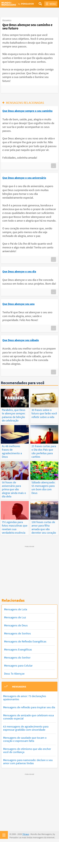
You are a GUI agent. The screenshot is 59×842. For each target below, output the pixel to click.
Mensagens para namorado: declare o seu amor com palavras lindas (28, 761)
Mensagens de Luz (15, 617)
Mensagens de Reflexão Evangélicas (25, 641)
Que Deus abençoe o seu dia (19, 271)
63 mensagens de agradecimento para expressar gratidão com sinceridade (25, 728)
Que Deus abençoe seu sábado (20, 340)
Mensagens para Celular (18, 665)
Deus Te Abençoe (14, 673)
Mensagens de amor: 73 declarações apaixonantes (24, 697)
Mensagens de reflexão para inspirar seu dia (29, 707)
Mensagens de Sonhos (17, 633)
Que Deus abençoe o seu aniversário (24, 178)
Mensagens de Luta (15, 609)
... (53, 165)
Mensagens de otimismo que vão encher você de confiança (27, 750)
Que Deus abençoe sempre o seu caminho (27, 111)
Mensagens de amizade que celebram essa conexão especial (28, 716)
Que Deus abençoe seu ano (18, 304)
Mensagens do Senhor (17, 657)
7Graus (25, 834)
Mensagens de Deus (16, 625)
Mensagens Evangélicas (18, 649)
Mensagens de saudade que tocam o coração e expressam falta (25, 739)
